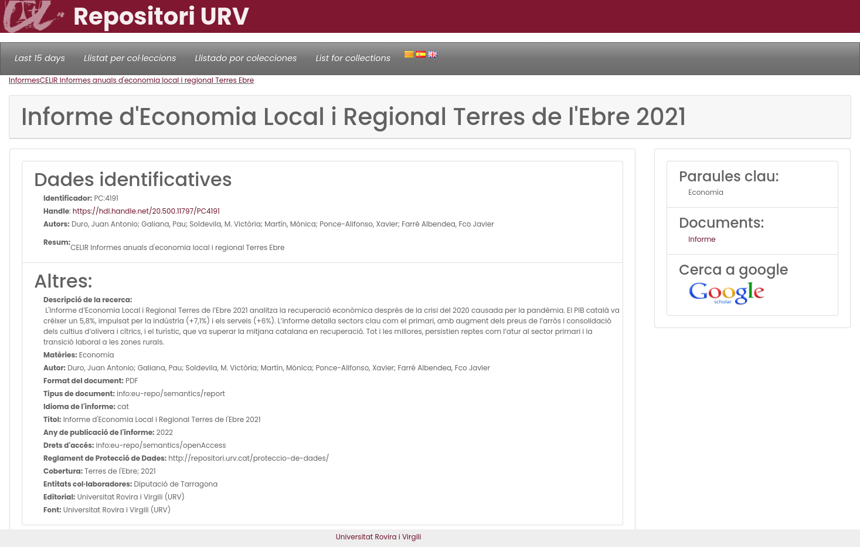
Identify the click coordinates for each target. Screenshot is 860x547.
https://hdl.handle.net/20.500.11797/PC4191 (146, 211)
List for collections (352, 58)
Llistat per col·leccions (130, 58)
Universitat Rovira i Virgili (378, 537)
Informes (24, 80)
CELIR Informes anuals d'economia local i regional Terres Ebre (147, 80)
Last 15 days (40, 58)
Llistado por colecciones (246, 58)
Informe (702, 239)
